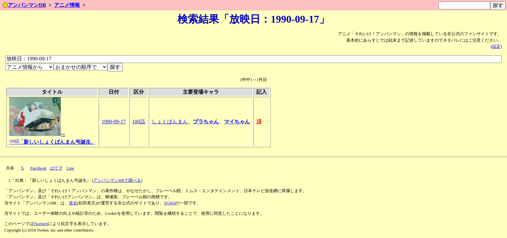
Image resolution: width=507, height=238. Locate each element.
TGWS (170, 203)
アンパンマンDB (24, 5)
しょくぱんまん (170, 121)
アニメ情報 (67, 5)
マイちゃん (237, 121)
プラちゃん (206, 121)
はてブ (56, 168)
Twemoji (41, 224)
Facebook (38, 168)
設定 (496, 46)
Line (70, 168)
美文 (73, 203)
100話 (138, 121)
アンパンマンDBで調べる (117, 180)
